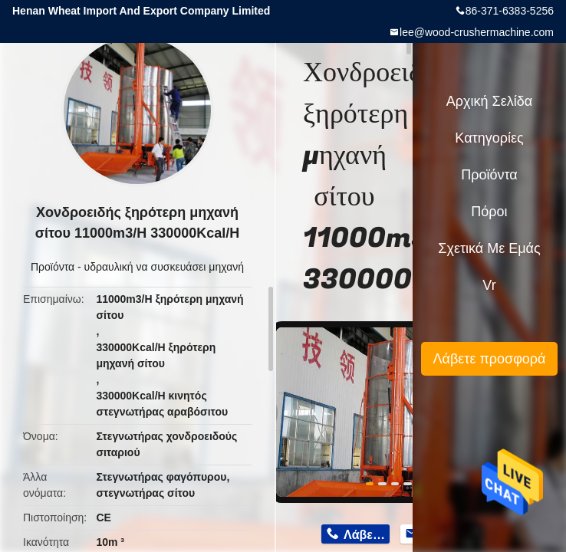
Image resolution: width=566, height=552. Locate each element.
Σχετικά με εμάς (489, 248)
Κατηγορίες (489, 138)
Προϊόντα (52, 267)
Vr (488, 285)
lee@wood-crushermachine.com (477, 32)
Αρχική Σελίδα (489, 101)
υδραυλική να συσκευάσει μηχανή (164, 267)
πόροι (489, 211)
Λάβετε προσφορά (489, 358)
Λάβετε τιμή (367, 534)
